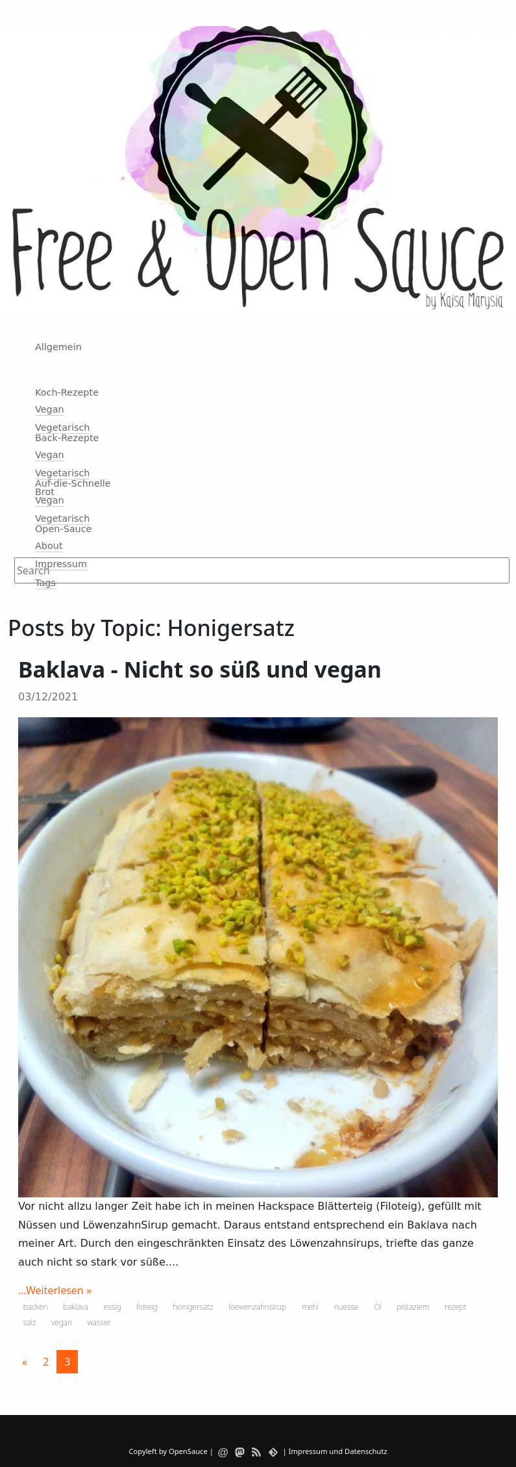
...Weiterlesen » (55, 1290)
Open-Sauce (63, 529)
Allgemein (58, 347)
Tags (45, 583)
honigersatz (193, 1306)
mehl (310, 1306)
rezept (455, 1306)
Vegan (49, 409)
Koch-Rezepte (67, 392)
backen (35, 1306)
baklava (75, 1306)
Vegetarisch (62, 427)
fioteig (146, 1306)
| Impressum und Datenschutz (334, 1451)
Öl (378, 1306)
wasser (99, 1322)
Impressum (61, 564)
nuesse (346, 1306)
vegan (61, 1322)
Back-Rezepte (67, 438)
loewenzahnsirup (257, 1306)
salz (29, 1322)
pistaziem (413, 1306)
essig (112, 1306)
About (49, 546)
